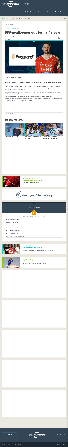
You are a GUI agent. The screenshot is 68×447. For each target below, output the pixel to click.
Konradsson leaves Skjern (12, 219)
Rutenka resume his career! (13, 230)
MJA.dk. (19, 94)
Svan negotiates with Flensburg (14, 228)
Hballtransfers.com (30, 11)
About (39, 11)
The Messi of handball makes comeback (16, 225)
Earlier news (9, 24)
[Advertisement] (34, 155)
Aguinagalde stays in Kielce (13, 222)
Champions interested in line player (15, 236)
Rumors (62, 11)
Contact (46, 11)
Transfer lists (54, 11)
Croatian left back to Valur (12, 233)
